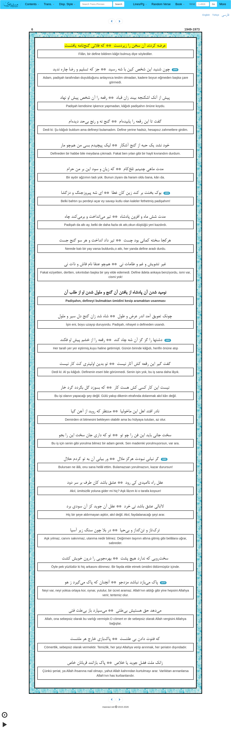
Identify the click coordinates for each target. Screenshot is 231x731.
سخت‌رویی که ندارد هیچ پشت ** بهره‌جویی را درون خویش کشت (115, 558)
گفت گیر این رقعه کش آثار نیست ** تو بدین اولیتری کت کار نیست (115, 364)
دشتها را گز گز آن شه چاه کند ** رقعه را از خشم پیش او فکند (111, 340)
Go (213, 4)
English (206, 15)
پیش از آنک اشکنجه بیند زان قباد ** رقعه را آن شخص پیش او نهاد (115, 98)
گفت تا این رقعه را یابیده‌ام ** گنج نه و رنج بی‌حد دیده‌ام (115, 121)
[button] (32, 4)
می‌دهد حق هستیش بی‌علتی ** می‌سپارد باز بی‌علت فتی (115, 610)
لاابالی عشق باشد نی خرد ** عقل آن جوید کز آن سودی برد (115, 506)
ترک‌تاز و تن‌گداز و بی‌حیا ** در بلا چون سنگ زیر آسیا (115, 530)
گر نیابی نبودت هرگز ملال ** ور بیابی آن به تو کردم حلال (112, 459)
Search (118, 4)
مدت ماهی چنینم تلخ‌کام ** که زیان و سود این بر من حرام (116, 169)
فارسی (225, 15)
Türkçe (215, 15)
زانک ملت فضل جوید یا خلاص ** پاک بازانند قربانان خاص (115, 663)
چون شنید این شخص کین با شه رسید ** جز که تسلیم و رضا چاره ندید (112, 69)
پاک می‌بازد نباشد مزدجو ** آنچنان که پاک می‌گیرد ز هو (111, 582)
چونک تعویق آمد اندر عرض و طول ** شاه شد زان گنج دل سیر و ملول (115, 316)
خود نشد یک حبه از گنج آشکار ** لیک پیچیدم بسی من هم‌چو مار (115, 145)
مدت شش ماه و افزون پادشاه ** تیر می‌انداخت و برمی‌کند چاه (115, 216)
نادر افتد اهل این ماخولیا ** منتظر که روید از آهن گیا (115, 411)
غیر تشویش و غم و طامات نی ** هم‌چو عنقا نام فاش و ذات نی (115, 264)
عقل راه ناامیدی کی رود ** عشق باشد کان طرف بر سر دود (115, 482)
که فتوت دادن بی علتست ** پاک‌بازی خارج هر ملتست (115, 639)
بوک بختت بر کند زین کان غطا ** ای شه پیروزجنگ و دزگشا (112, 193)
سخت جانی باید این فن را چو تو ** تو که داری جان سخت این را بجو (115, 435)
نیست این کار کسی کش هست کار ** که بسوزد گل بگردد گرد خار (115, 387)
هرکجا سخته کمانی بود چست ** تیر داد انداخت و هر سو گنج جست (115, 240)
